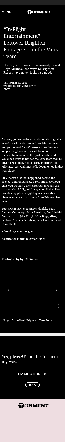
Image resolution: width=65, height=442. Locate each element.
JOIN (32, 385)
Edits (6, 89)
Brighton (31, 320)
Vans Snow (46, 320)
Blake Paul (18, 320)
